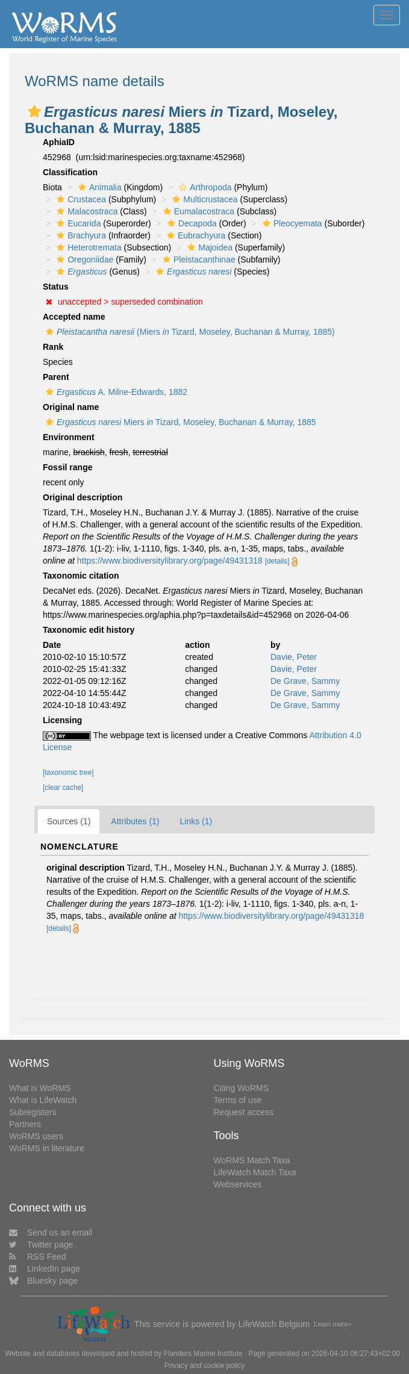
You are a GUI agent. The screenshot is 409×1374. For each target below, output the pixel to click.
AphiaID (59, 142)
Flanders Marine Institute (203, 1353)
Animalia (98, 187)
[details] (277, 561)
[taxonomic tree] (68, 772)
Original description (82, 497)
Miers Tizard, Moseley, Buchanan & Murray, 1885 (179, 422)
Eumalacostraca (197, 211)
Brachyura (80, 235)
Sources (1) (68, 821)
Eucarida (77, 223)
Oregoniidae (83, 259)
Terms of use (238, 1100)
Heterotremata (87, 247)
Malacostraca (85, 211)
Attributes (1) (135, 821)
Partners (25, 1124)
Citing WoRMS (241, 1088)
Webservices (238, 1184)
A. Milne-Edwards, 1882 (115, 392)
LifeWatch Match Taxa (255, 1172)
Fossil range (67, 467)
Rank (53, 347)
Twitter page (41, 1244)
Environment (69, 437)
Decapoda (190, 223)
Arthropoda (203, 187)
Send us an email (50, 1232)
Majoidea (208, 247)
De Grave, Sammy (305, 681)
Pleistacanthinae (198, 259)
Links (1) (196, 821)
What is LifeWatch (42, 1100)
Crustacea (80, 199)
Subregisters (33, 1112)
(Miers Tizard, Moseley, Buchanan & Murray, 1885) (189, 332)
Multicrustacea (203, 199)
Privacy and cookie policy (204, 1365)
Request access (244, 1112)
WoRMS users (36, 1136)
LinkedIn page (44, 1268)
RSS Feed (37, 1256)
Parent (56, 377)
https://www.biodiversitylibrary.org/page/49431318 (170, 560)
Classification (70, 172)
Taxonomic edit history (88, 630)
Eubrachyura (194, 235)
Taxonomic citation (81, 575)
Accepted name (74, 317)
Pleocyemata (291, 223)
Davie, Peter (293, 657)
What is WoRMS (39, 1088)
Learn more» (332, 1324)
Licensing (62, 720)
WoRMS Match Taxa (252, 1160)
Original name (71, 407)
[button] (34, 111)
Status (56, 286)
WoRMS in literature (46, 1148)
